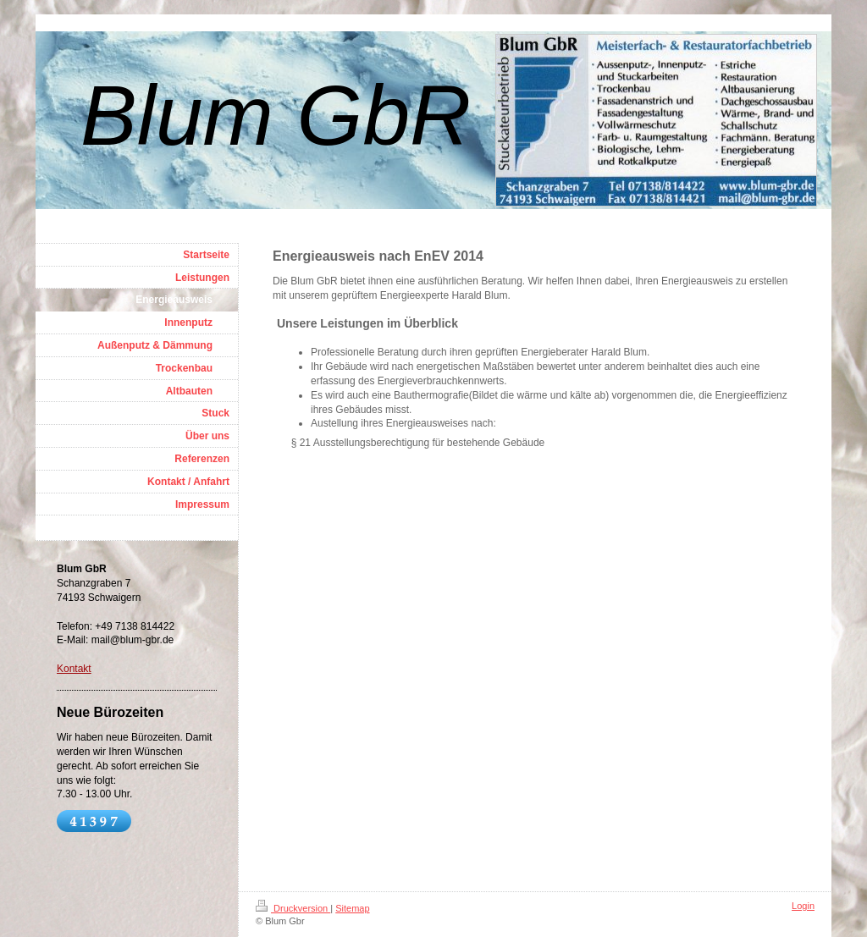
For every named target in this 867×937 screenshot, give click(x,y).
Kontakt (74, 669)
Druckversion (293, 908)
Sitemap (352, 908)
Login (803, 906)
